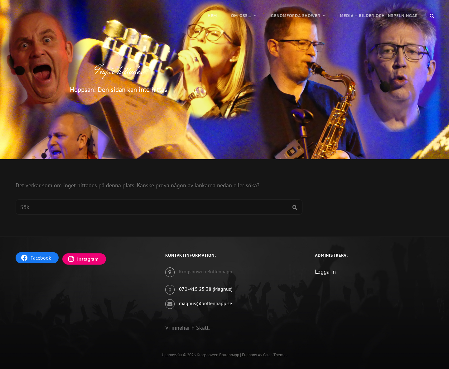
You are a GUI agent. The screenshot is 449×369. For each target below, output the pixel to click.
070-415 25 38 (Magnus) (205, 289)
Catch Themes (275, 354)
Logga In (325, 271)
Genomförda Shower (295, 15)
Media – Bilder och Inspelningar (379, 15)
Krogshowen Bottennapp (218, 354)
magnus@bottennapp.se (205, 303)
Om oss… (241, 15)
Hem (212, 15)
